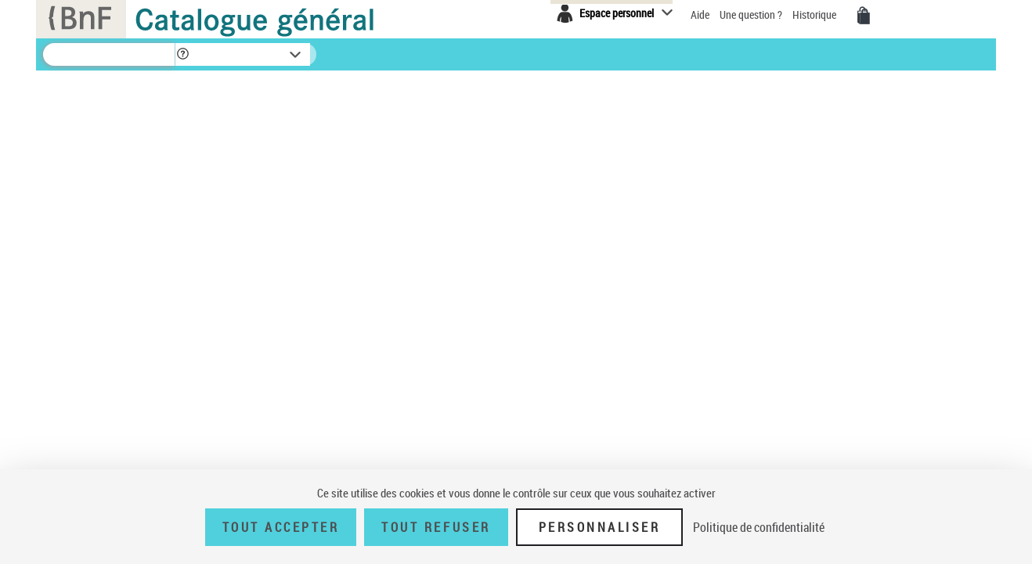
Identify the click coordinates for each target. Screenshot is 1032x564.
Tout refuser (435, 527)
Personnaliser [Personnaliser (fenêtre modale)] (600, 527)
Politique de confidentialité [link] (759, 527)
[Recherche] (109, 54)
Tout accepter (281, 527)
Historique (815, 14)
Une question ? (752, 14)
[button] (182, 54)
